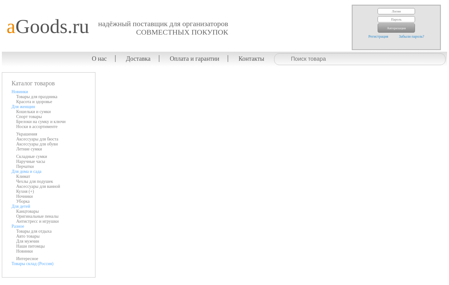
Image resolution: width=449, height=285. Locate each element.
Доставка (138, 58)
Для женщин (23, 106)
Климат (23, 176)
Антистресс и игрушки (37, 221)
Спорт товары (29, 116)
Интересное (27, 258)
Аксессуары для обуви (37, 144)
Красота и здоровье (34, 101)
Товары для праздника (36, 96)
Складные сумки (31, 156)
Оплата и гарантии (194, 58)
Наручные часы (30, 161)
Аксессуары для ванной (38, 186)
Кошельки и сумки (33, 111)
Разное (18, 226)
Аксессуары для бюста (37, 139)
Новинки (20, 91)
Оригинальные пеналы (37, 216)
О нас (99, 58)
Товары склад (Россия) (32, 263)
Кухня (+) (25, 191)
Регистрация (379, 36)
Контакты (251, 58)
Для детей (21, 206)
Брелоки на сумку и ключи (40, 121)
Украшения (26, 134)
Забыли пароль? (411, 36)
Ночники (24, 196)
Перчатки (25, 166)
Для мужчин (27, 241)
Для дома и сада (26, 171)
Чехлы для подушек (34, 181)
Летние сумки (29, 149)
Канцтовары (27, 211)
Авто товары (28, 236)
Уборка (23, 201)
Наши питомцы (30, 246)
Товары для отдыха (33, 231)
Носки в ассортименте (37, 126)
